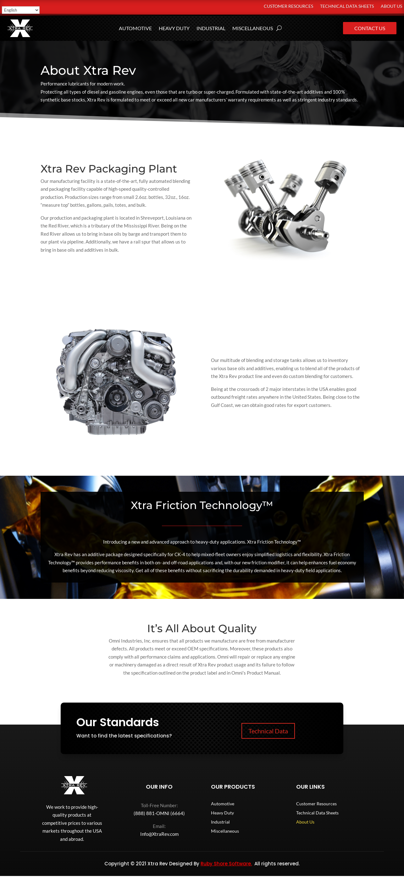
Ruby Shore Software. (226, 863)
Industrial (210, 28)
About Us (391, 6)
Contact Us (369, 28)
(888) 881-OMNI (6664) (159, 813)
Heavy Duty (174, 28)
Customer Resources (288, 6)
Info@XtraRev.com (159, 834)
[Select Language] (21, 10)
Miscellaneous (252, 28)
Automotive (135, 28)
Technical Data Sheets (347, 6)
